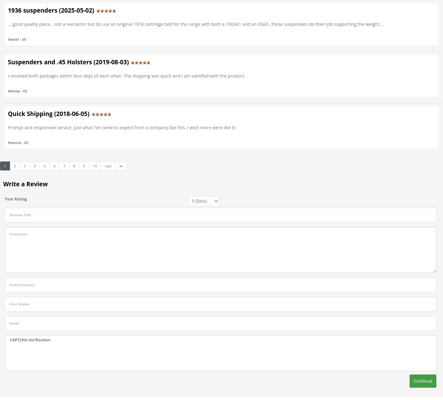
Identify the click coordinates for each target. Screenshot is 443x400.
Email (14, 323)
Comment (18, 234)
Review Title (20, 214)
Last (108, 166)
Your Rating (16, 199)
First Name (19, 304)
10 (95, 166)
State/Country (22, 284)
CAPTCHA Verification (30, 340)
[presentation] (58, 357)
